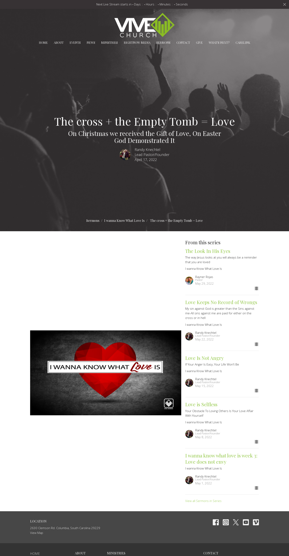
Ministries (109, 43)
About (59, 43)
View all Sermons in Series (203, 501)
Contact (183, 43)
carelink (243, 43)
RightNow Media (137, 43)
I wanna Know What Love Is (124, 220)
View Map (36, 533)
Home (43, 43)
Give (199, 43)
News (91, 43)
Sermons (163, 43)
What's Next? (219, 43)
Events (75, 43)
